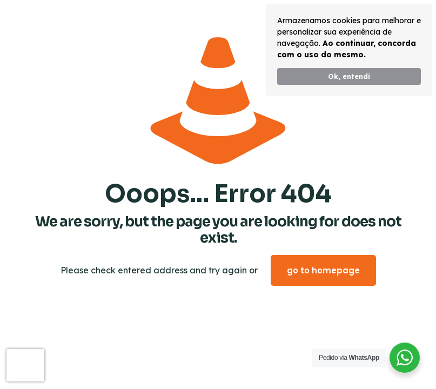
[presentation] (25, 365)
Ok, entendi (349, 76)
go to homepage (323, 270)
